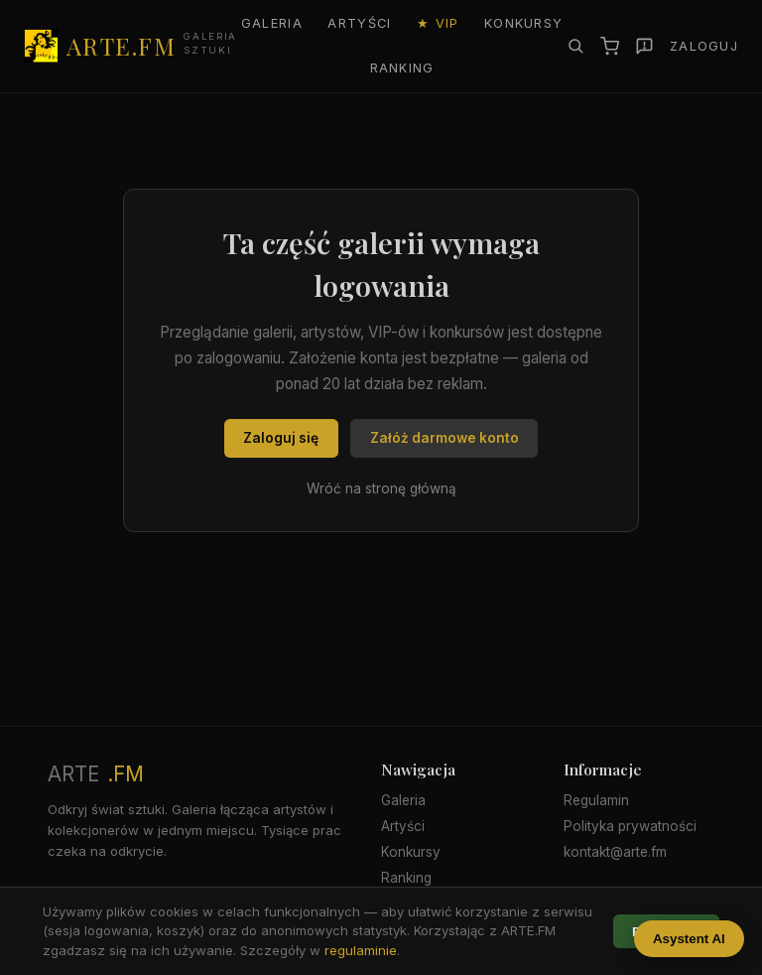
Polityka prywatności (630, 826)
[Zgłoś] (644, 46)
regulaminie (360, 950)
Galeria (272, 23)
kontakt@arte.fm (615, 852)
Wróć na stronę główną (381, 488)
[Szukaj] (575, 46)
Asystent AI (689, 938)
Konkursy (523, 23)
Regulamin (596, 800)
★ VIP (437, 23)
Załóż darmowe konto (444, 438)
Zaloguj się (280, 438)
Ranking (402, 68)
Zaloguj (704, 46)
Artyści (359, 23)
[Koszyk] (609, 46)
